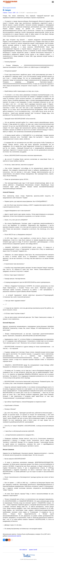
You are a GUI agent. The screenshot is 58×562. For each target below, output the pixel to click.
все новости (23, 549)
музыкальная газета (14, 536)
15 (17, 12)
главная (5, 12)
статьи (10, 12)
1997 (14, 12)
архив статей (33, 549)
